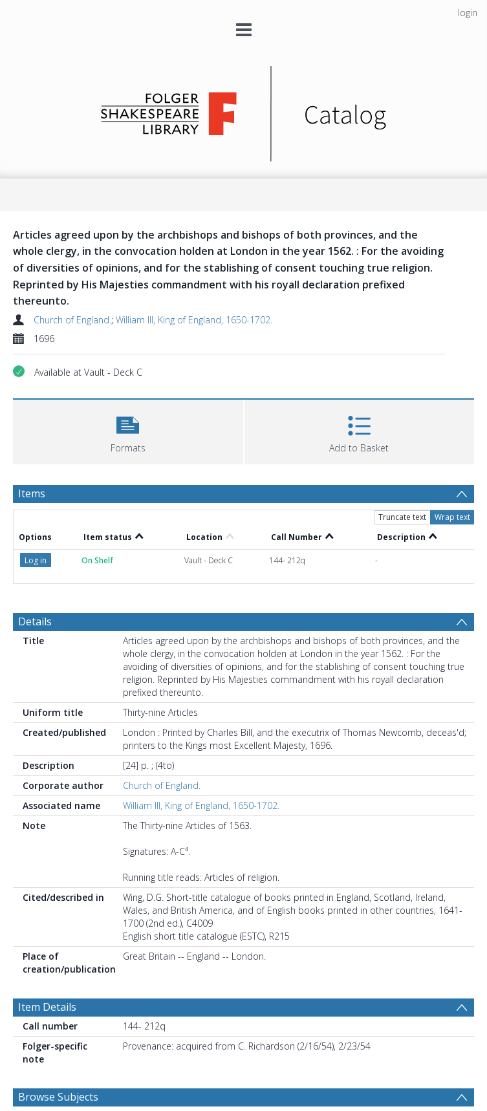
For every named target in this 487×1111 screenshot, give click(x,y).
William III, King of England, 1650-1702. (194, 320)
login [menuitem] (467, 12)
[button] (128, 430)
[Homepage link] (243, 110)
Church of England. (72, 320)
